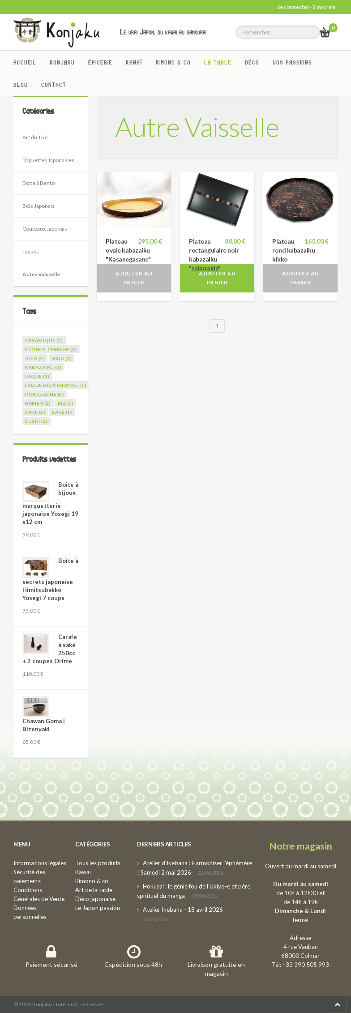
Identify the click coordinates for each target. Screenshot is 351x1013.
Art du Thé (34, 137)
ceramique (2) (44, 340)
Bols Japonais (38, 205)
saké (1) (62, 412)
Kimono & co (173, 62)
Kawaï (134, 62)
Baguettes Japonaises (48, 160)
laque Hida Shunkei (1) (55, 385)
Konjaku (62, 62)
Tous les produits (97, 863)
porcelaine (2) (44, 394)
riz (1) (66, 403)
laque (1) (37, 376)
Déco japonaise (95, 898)
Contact (53, 84)
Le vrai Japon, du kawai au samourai (163, 31)
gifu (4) (35, 358)
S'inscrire (323, 7)
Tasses (30, 251)
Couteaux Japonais (44, 228)
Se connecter (293, 7)
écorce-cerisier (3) (51, 349)
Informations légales (39, 863)
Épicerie (100, 62)
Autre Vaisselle (41, 274)
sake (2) (35, 412)
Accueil (24, 62)
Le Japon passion (97, 907)
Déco (252, 62)
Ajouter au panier (134, 278)
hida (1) (61, 358)
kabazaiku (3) (43, 367)
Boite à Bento (38, 183)
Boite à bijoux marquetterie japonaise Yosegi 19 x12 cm (50, 503)
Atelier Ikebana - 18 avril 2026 (183, 909)
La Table (217, 62)
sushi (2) (36, 421)
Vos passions (292, 62)
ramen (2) (38, 403)
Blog (20, 84)
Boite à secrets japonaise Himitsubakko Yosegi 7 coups (50, 579)
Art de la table (93, 889)
